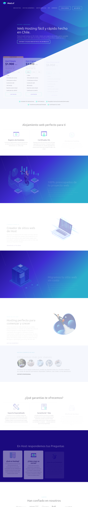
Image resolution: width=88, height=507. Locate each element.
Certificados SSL (41, 7)
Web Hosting (17, 7)
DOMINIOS (54, 7)
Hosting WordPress (28, 7)
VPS (49, 7)
